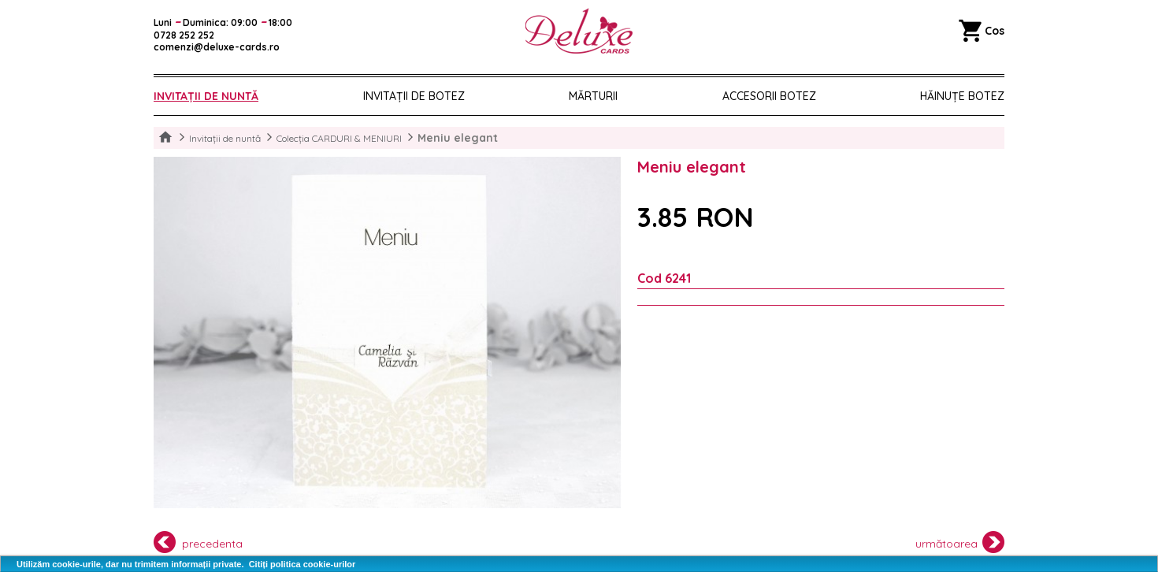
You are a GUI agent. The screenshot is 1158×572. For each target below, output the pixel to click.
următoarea (960, 542)
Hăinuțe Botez (962, 96)
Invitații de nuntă (206, 96)
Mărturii (593, 96)
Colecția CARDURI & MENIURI (339, 138)
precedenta (198, 542)
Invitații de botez (414, 96)
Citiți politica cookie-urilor (302, 564)
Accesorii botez (769, 96)
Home (165, 138)
